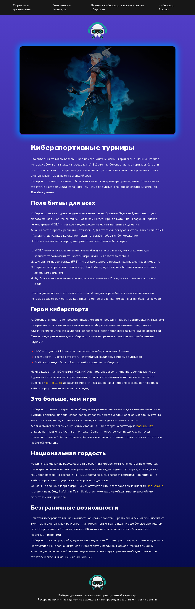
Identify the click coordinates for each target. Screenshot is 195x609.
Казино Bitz (144, 426)
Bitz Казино (155, 486)
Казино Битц (52, 383)
